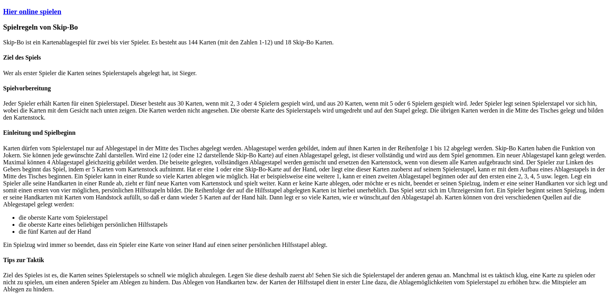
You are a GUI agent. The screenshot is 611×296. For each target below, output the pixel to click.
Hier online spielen (32, 11)
